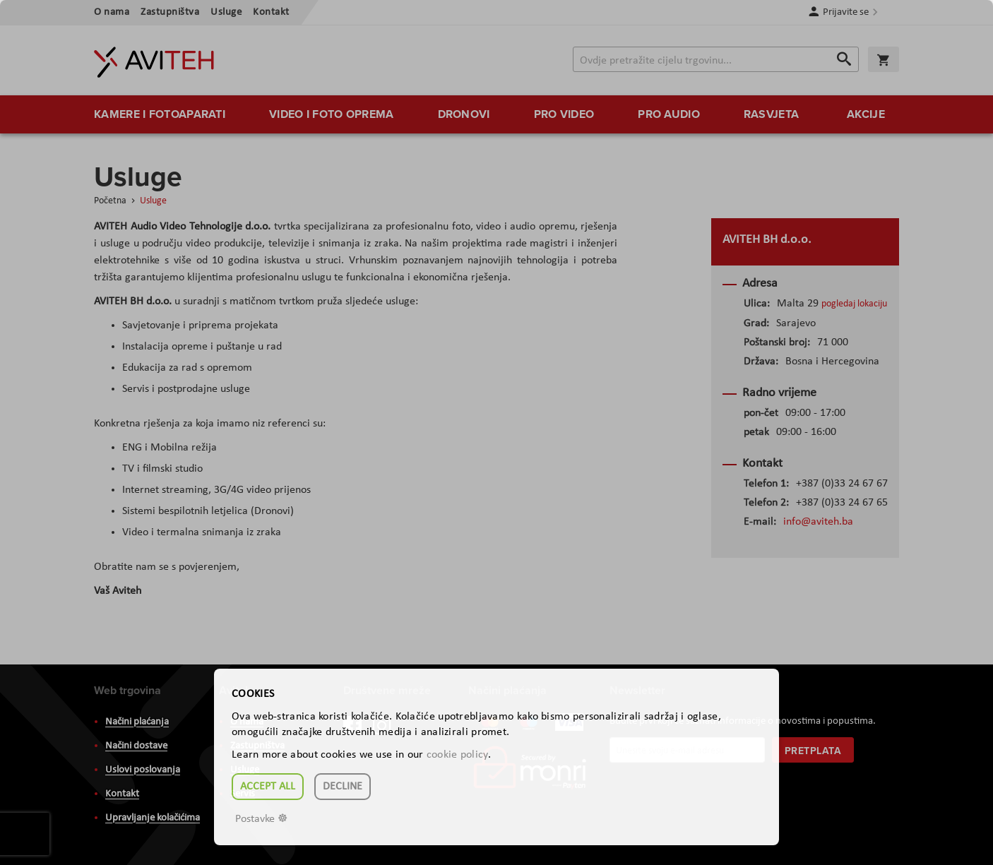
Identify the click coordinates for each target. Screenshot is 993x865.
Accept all (267, 786)
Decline (342, 786)
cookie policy (457, 754)
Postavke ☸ (261, 819)
